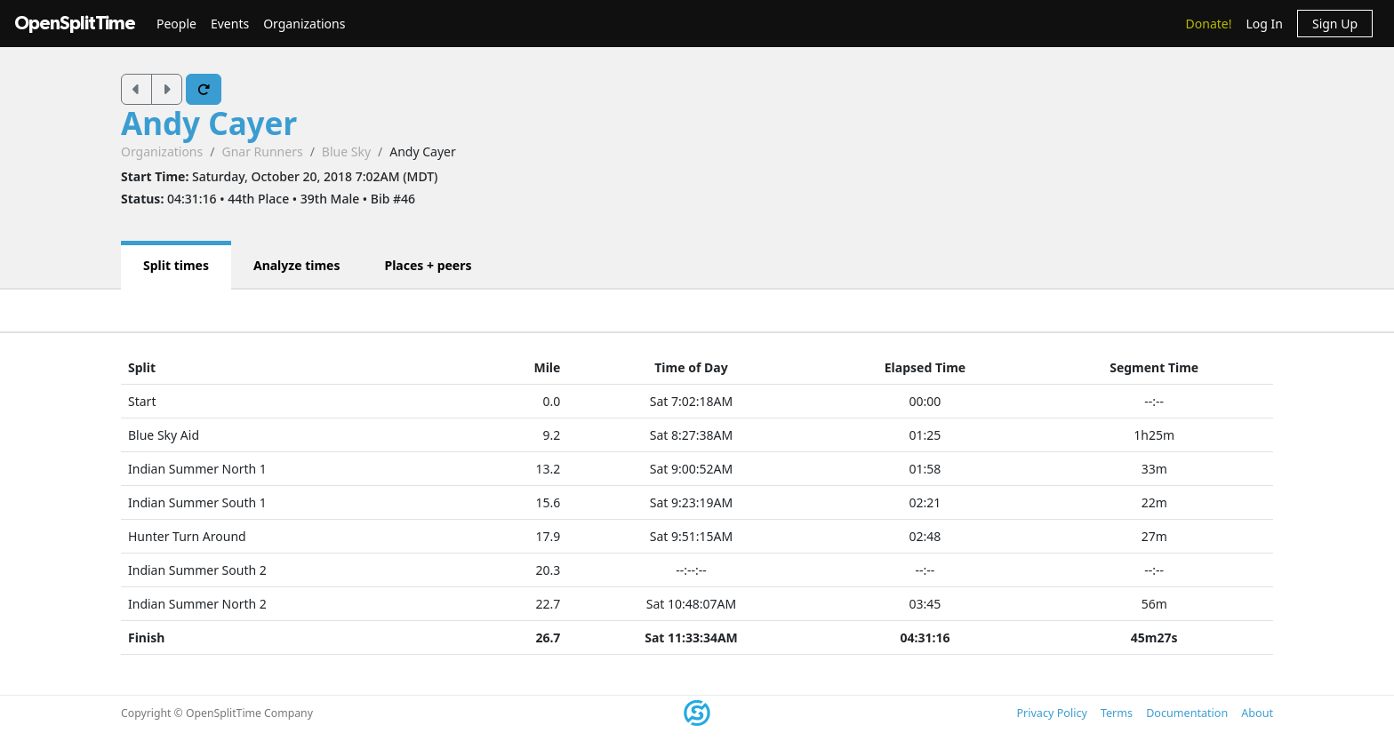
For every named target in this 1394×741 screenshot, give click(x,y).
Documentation (1187, 713)
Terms (1117, 713)
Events (230, 23)
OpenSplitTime (74, 23)
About (1257, 713)
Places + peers (427, 265)
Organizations (304, 23)
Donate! (1209, 23)
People (176, 23)
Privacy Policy (1051, 713)
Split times (176, 265)
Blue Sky (346, 151)
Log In (1264, 23)
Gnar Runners (261, 151)
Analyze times (296, 265)
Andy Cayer (209, 123)
